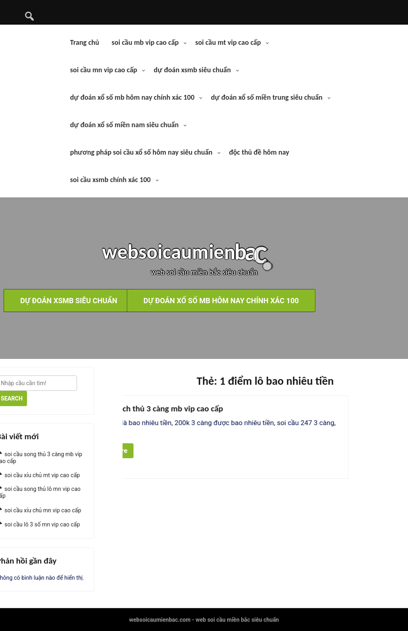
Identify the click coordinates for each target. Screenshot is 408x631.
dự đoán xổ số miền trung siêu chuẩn (267, 97)
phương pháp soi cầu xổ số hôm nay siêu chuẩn (141, 152)
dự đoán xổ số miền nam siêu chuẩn (124, 124)
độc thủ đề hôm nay (259, 152)
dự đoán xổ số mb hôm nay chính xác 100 (132, 97)
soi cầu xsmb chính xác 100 (110, 179)
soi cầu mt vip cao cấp (228, 42)
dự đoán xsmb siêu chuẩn (192, 69)
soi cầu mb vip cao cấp (145, 42)
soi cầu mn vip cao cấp (103, 69)
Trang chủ (84, 42)
